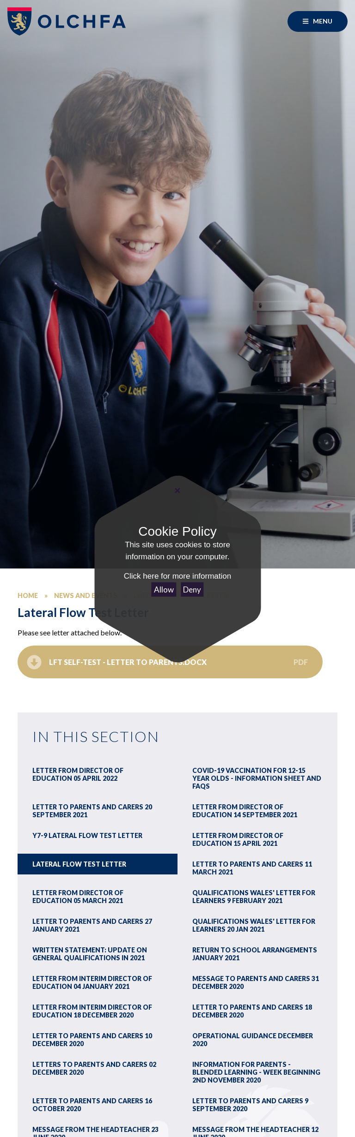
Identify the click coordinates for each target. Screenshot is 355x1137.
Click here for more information (177, 576)
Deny (192, 589)
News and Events (85, 595)
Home (28, 595)
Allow (164, 589)
